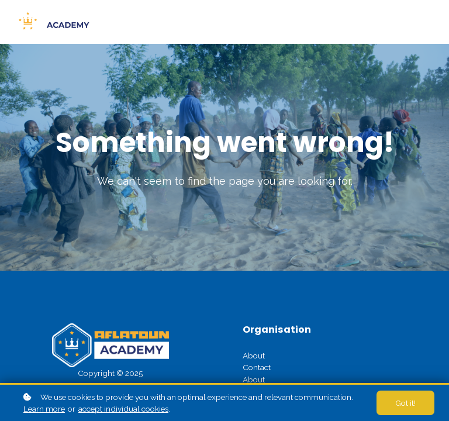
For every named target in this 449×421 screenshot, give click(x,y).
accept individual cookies (123, 408)
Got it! (405, 403)
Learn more (44, 408)
